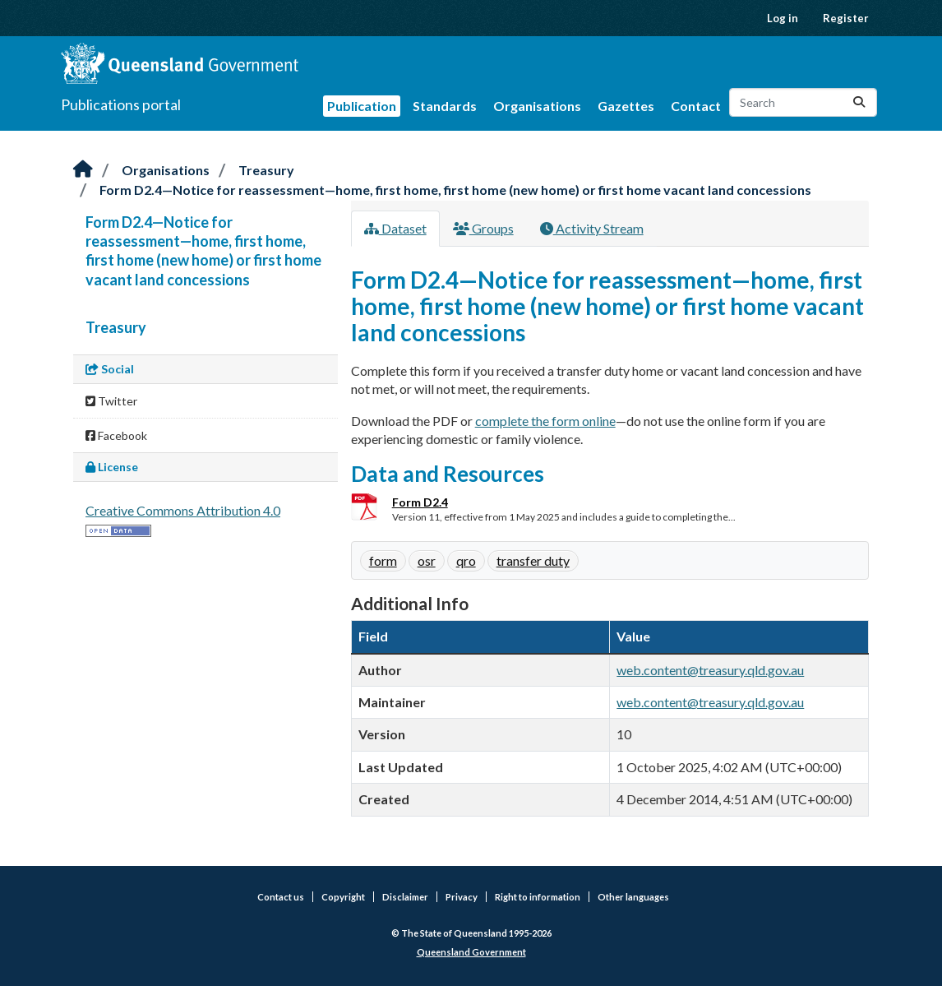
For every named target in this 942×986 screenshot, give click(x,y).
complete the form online (545, 420)
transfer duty (533, 560)
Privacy (462, 896)
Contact (696, 105)
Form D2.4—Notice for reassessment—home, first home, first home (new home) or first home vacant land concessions (455, 189)
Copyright (343, 896)
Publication (361, 105)
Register (846, 18)
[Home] (83, 170)
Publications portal (121, 104)
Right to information (537, 896)
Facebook (116, 435)
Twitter (111, 401)
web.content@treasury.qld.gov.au (710, 670)
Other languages (633, 896)
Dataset (395, 228)
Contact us (280, 896)
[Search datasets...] (803, 102)
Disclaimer (405, 896)
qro (466, 560)
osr (427, 560)
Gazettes (626, 105)
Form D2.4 (420, 502)
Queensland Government (471, 952)
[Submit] (859, 102)
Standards (445, 105)
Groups (483, 228)
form (383, 560)
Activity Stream (592, 228)
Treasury (266, 170)
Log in (782, 18)
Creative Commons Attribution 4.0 (182, 510)
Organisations (537, 105)
